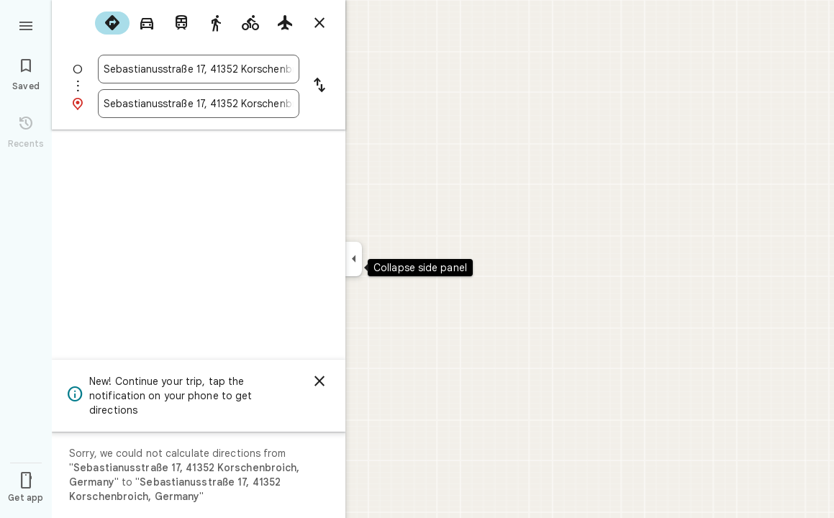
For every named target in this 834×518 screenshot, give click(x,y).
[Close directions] (319, 23)
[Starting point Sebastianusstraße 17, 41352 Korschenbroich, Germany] (199, 69)
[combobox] (199, 69)
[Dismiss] (319, 381)
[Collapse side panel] (353, 259)
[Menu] (26, 24)
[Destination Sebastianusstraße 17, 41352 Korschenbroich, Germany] (199, 103)
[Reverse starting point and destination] (319, 86)
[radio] (112, 23)
